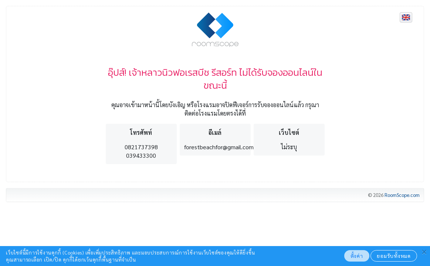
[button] (424, 250)
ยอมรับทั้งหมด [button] (394, 255)
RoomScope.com (402, 195)
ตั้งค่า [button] (357, 255)
